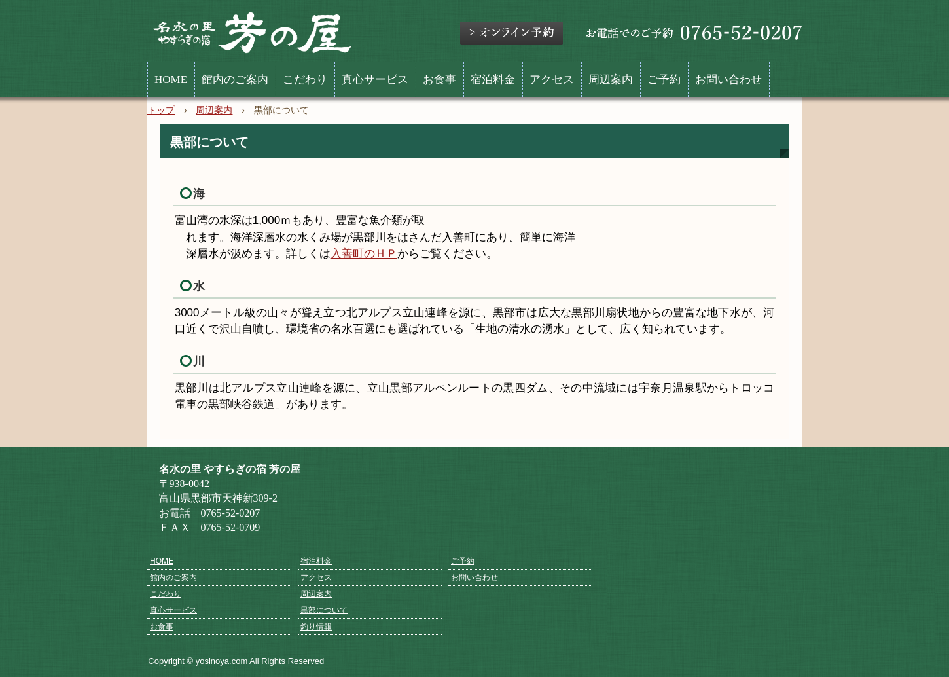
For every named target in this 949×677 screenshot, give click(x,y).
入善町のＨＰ (364, 253)
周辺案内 (610, 79)
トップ (161, 110)
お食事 (439, 79)
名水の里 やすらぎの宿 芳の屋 (253, 33)
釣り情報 (316, 626)
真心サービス (375, 79)
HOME (170, 79)
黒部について (324, 610)
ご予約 (664, 79)
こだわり (305, 79)
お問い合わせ (728, 79)
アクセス (551, 79)
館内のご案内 (235, 79)
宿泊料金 (493, 79)
